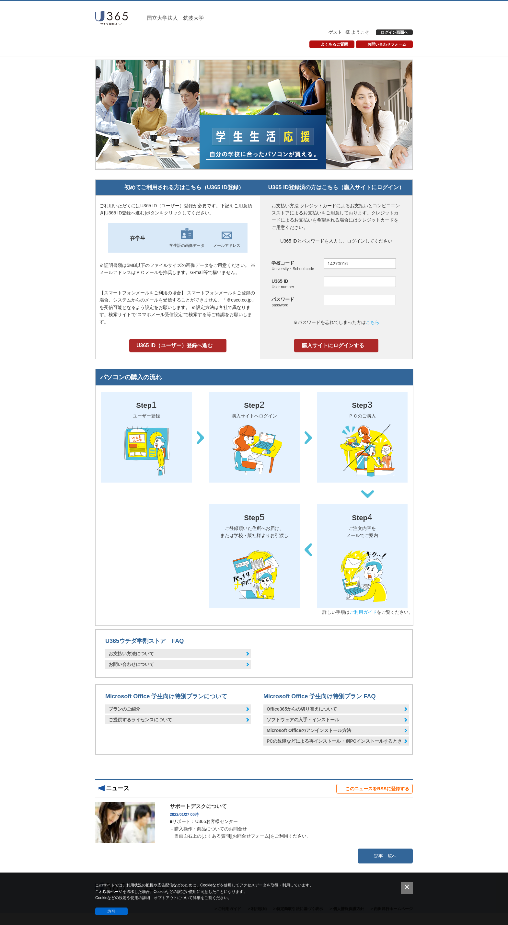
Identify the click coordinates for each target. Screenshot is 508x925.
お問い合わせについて (131, 664)
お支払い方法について (131, 653)
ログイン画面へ (394, 32)
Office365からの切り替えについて (302, 709)
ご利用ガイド (363, 612)
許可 (111, 911)
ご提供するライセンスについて (140, 719)
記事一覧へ (385, 856)
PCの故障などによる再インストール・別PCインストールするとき (334, 741)
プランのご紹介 (124, 709)
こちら (372, 322)
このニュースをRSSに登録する (377, 788)
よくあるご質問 (334, 44)
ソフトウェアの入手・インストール (303, 719)
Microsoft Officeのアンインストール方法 (309, 730)
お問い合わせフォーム (386, 44)
